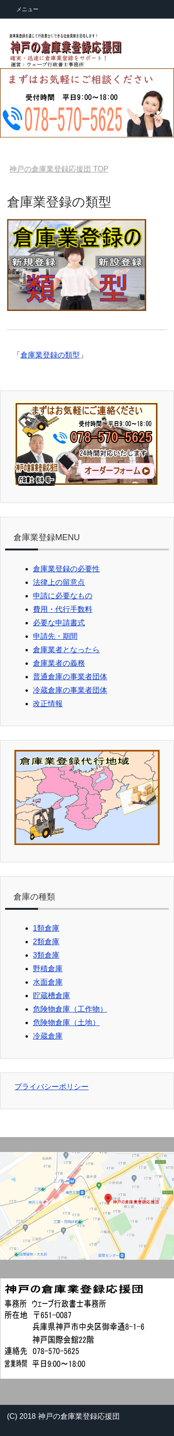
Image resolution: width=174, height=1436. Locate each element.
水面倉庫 (48, 982)
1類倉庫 (46, 928)
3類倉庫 (46, 955)
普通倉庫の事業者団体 (70, 677)
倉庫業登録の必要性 (66, 569)
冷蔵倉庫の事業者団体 (70, 690)
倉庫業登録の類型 (50, 355)
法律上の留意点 (59, 582)
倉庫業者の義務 (59, 663)
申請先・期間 (55, 636)
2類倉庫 (46, 942)
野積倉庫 (48, 969)
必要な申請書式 (59, 623)
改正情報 (48, 704)
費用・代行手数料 (62, 609)
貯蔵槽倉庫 (51, 995)
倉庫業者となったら (66, 650)
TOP (58, 169)
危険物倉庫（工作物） (70, 1009)
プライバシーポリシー (51, 1087)
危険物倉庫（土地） (66, 1022)
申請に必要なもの (62, 596)
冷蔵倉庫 (48, 1036)
